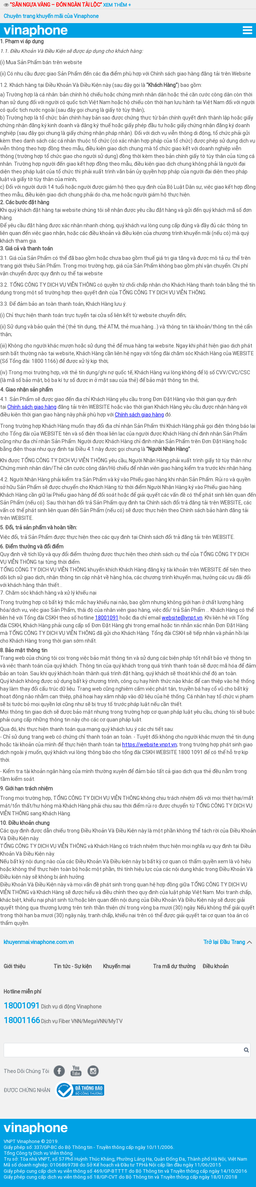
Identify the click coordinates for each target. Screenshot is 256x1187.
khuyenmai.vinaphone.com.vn (39, 942)
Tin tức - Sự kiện (73, 966)
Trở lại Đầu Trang (224, 942)
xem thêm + (117, 5)
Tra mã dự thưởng (174, 966)
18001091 (106, 617)
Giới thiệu (14, 966)
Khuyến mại (116, 966)
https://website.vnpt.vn (149, 744)
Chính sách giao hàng (31, 407)
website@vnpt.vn (182, 617)
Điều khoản (215, 966)
